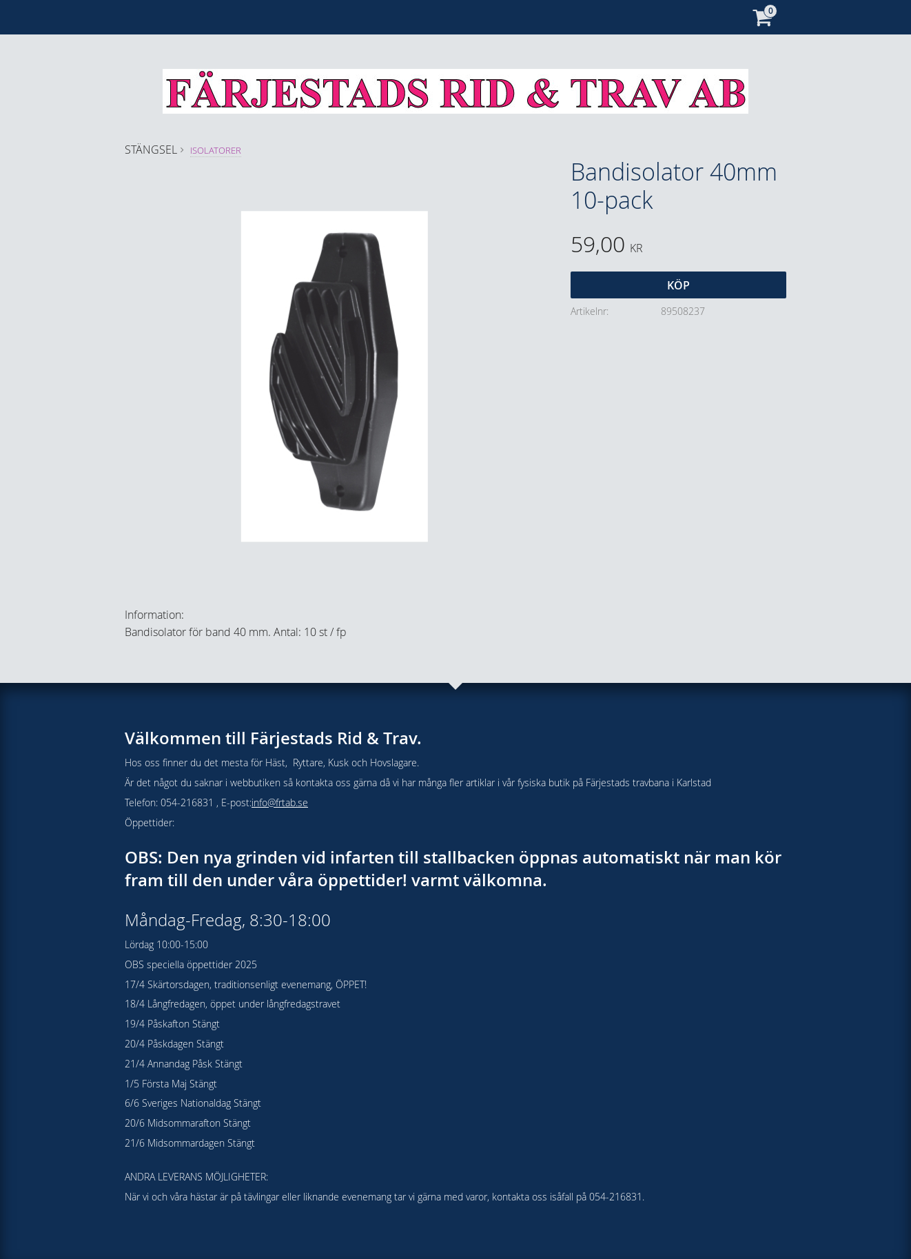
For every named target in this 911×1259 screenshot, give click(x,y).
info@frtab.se (280, 802)
